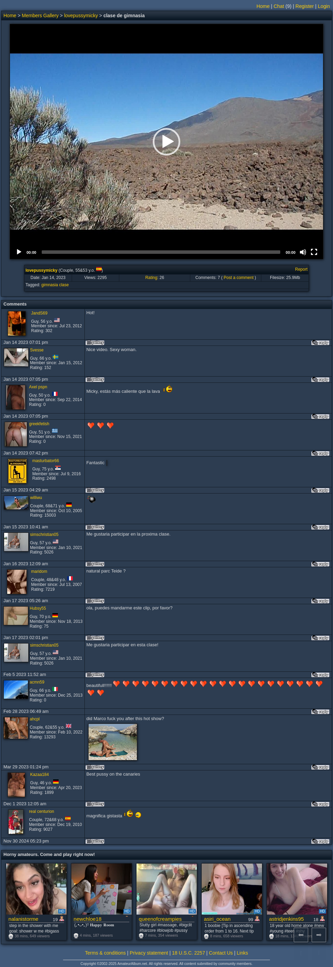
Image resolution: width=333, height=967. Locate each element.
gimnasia (49, 284)
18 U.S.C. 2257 (188, 953)
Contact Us (221, 953)
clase (64, 284)
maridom (39, 571)
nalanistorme (24, 919)
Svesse (36, 350)
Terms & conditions (105, 953)
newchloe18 (88, 919)
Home (263, 6)
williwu (36, 497)
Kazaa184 (39, 774)
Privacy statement (149, 953)
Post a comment (239, 277)
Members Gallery (40, 15)
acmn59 (37, 682)
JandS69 (39, 313)
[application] (166, 141)
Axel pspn (38, 387)
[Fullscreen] (314, 252)
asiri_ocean (217, 919)
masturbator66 (45, 460)
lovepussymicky (81, 15)
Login (324, 6)
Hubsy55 (38, 608)
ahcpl (35, 719)
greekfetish (39, 423)
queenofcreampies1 (160, 919)
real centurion (41, 811)
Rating (151, 277)
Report (301, 269)
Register (304, 6)
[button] (166, 142)
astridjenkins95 (286, 919)
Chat (279, 6)
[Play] (19, 252)
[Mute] (303, 252)
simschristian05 (44, 534)
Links (242, 953)
